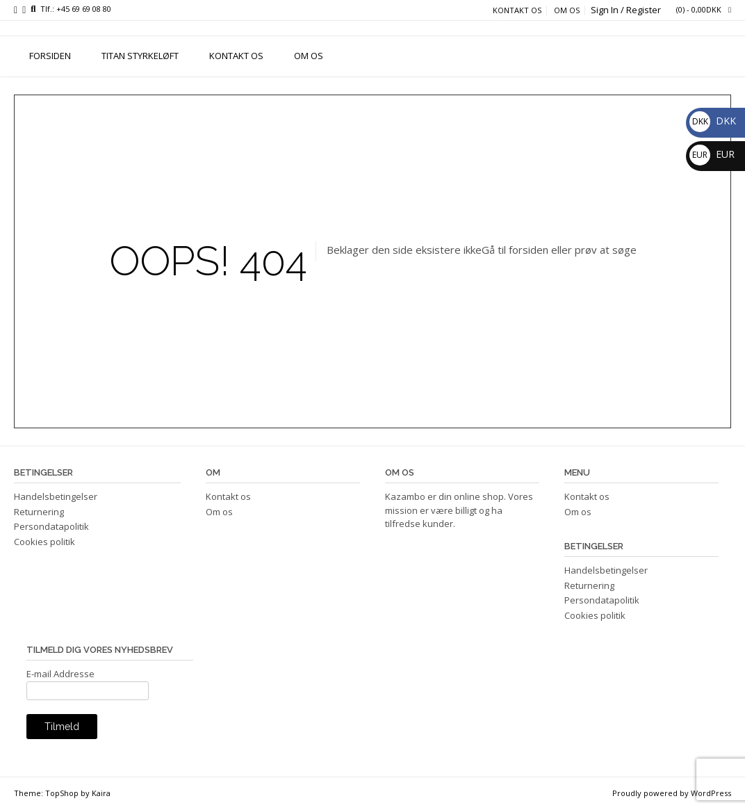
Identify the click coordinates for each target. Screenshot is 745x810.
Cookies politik (44, 541)
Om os (567, 10)
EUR (712, 154)
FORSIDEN (50, 55)
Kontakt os (517, 10)
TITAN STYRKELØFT (140, 55)
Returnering (39, 511)
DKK (712, 120)
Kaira (101, 793)
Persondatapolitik (51, 526)
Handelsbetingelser (55, 496)
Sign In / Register (626, 9)
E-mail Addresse (60, 673)
